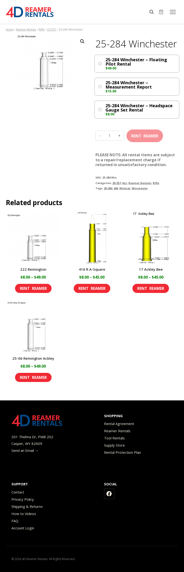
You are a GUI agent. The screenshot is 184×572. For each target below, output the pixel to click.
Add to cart (144, 134)
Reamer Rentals (139, 183)
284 (116, 188)
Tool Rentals (114, 438)
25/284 (108, 188)
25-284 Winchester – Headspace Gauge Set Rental (139, 108)
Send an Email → (24, 450)
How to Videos (23, 513)
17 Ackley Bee (151, 269)
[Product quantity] (109, 135)
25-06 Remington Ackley (33, 358)
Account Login (22, 528)
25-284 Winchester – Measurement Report (128, 85)
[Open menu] (172, 12)
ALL (124, 183)
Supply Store (114, 445)
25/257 (116, 183)
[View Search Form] (152, 12)
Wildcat (124, 188)
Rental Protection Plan (122, 452)
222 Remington (33, 269)
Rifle (156, 183)
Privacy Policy (22, 499)
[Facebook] (109, 493)
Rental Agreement (119, 423)
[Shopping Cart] (162, 12)
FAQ (14, 520)
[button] (82, 41)
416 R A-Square (92, 269)
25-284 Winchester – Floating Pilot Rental (136, 62)
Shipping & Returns (27, 506)
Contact (17, 492)
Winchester (140, 188)
